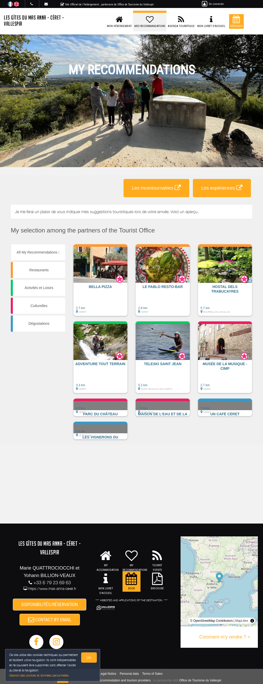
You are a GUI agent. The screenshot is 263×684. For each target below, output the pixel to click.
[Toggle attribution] (252, 621)
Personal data (129, 674)
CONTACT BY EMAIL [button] (49, 619)
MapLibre (241, 621)
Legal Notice (107, 674)
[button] (100, 282)
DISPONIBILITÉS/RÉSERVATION (49, 604)
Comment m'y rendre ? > (224, 637)
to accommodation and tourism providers (123, 680)
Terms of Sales (152, 674)
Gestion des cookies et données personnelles (39, 675)
